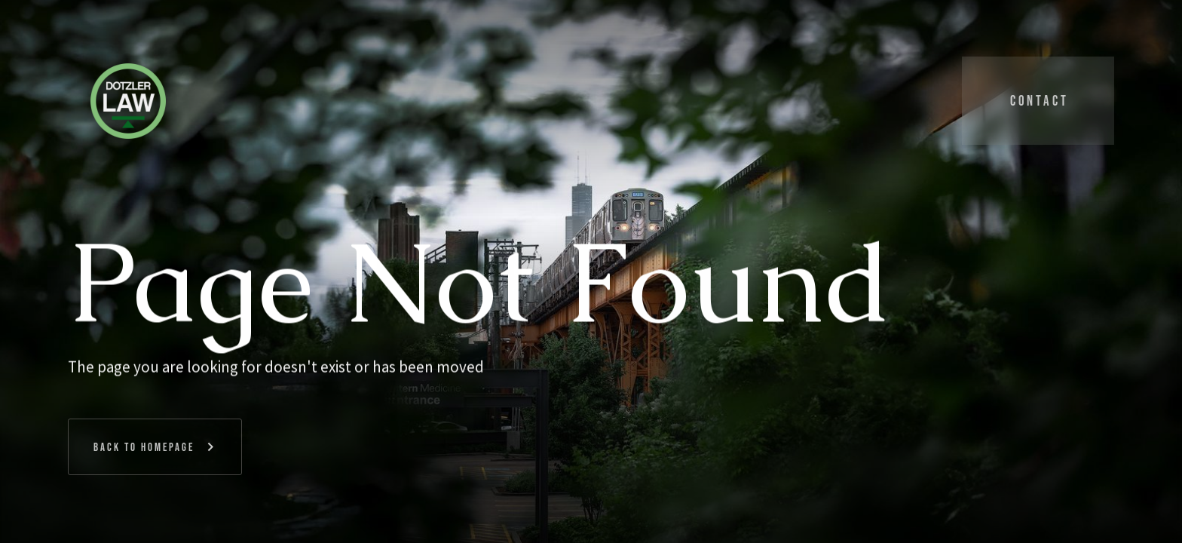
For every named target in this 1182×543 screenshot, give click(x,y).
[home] (126, 101)
